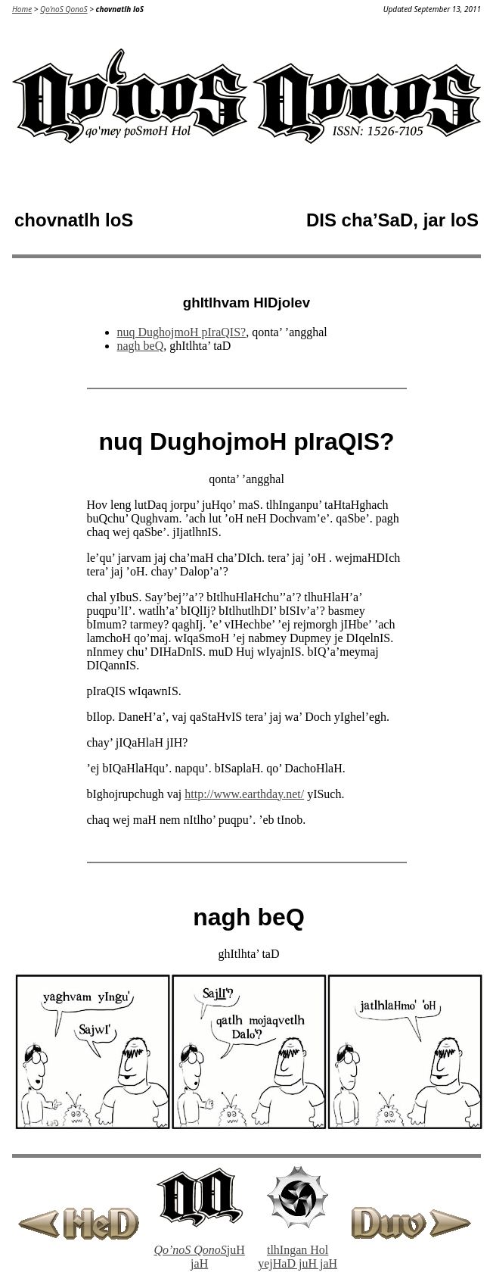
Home (22, 9)
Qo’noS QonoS (64, 9)
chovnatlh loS (120, 9)
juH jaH (198, 1256)
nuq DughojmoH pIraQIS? (181, 332)
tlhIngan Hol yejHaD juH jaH (297, 1256)
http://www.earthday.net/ (244, 794)
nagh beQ (140, 345)
